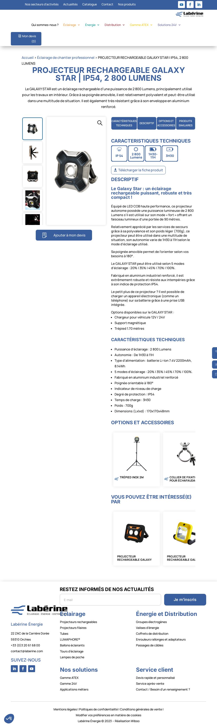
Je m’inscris (185, 599)
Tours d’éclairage (71, 651)
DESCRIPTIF (146, 123)
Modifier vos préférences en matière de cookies (108, 715)
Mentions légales (65, 709)
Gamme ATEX (139, 25)
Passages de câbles (149, 645)
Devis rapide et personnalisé (155, 678)
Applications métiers (74, 689)
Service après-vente (150, 683)
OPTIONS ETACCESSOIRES (166, 123)
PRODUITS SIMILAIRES (186, 123)
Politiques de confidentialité (98, 709)
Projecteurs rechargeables (78, 622)
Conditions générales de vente (141, 709)
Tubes (64, 633)
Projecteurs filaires (73, 628)
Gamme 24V (68, 683)
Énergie (90, 25)
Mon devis (29, 38)
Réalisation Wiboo (127, 721)
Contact (107, 4)
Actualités (70, 4)
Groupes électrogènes (151, 622)
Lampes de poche (72, 657)
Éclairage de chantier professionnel (65, 57)
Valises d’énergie (147, 628)
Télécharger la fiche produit (140, 170)
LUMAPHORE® (70, 639)
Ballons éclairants (72, 645)
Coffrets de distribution (152, 633)
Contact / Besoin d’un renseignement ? (163, 689)
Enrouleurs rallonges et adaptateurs (161, 639)
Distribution (113, 25)
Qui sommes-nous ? (44, 25)
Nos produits (127, 4)
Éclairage (69, 25)
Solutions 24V (167, 25)
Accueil (28, 57)
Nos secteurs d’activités (41, 4)
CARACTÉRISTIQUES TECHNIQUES (124, 123)
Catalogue (89, 4)
